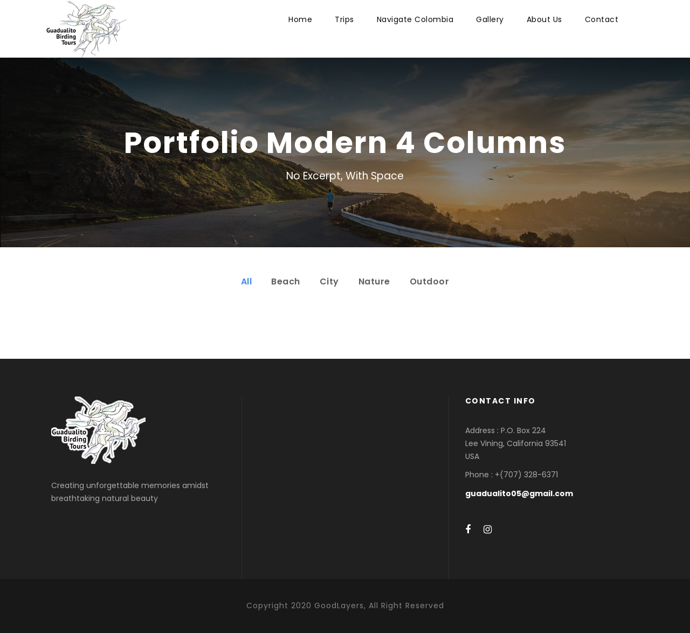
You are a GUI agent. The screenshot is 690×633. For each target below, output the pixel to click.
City (329, 281)
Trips (344, 19)
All (246, 281)
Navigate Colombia (415, 19)
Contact (602, 19)
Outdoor (430, 281)
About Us (544, 19)
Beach (285, 281)
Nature (374, 281)
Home (300, 19)
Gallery (490, 19)
